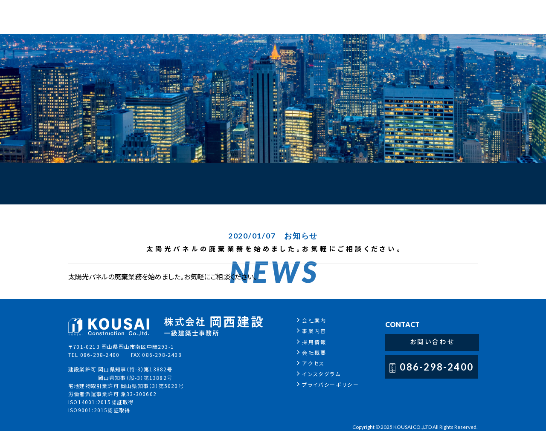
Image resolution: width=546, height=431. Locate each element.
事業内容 (320, 330)
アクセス (319, 363)
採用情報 (320, 341)
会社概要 (320, 352)
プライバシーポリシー (336, 384)
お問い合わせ (437, 342)
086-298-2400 (442, 368)
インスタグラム (327, 373)
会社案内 (320, 320)
